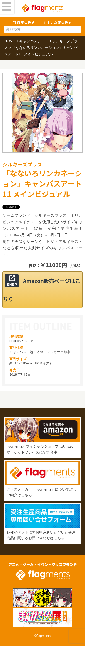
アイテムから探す (57, 22)
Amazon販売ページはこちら (41, 290)
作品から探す (24, 22)
